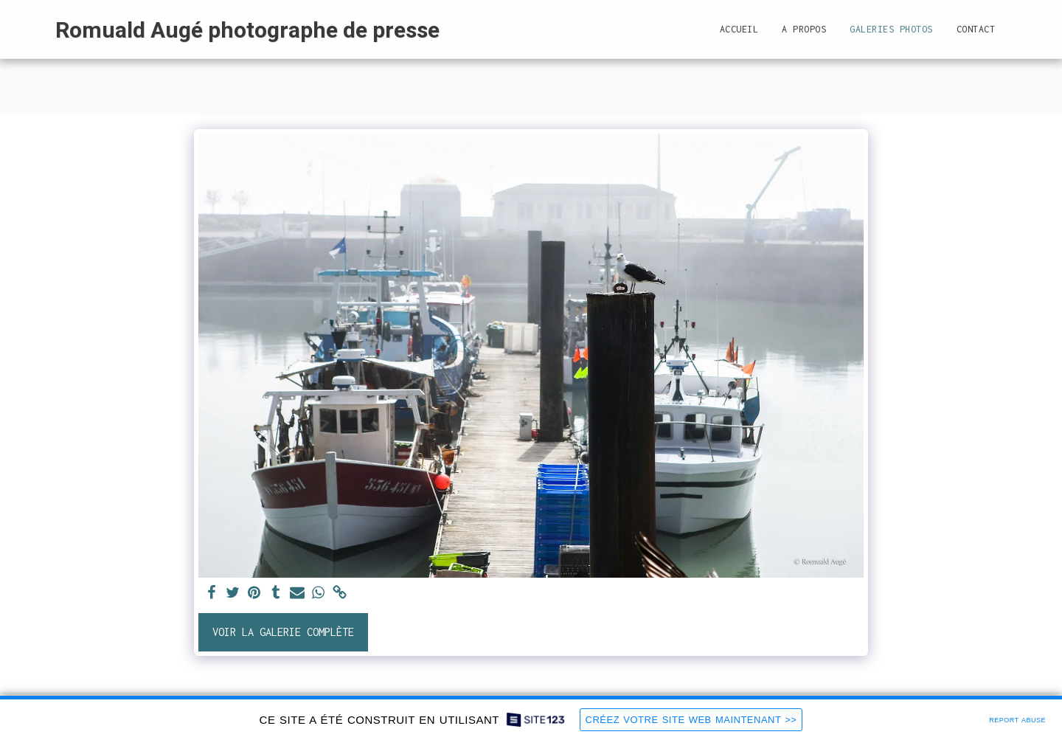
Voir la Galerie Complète (283, 632)
